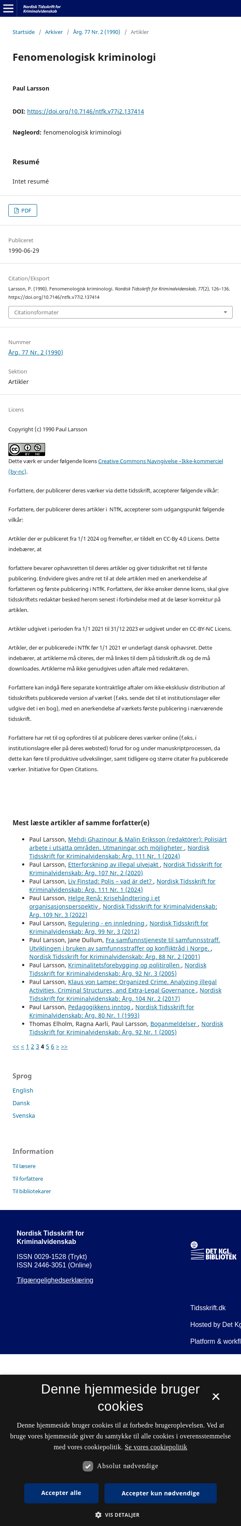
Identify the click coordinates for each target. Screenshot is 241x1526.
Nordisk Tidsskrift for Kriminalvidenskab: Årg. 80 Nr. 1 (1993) (111, 1011)
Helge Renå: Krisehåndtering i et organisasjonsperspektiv (94, 902)
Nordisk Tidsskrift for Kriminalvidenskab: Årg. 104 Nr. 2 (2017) (125, 994)
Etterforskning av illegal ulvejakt (114, 864)
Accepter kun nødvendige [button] (161, 1493)
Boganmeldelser (174, 1024)
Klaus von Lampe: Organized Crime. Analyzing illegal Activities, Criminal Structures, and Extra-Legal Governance (123, 986)
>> (64, 1046)
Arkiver (54, 32)
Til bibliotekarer (32, 1191)
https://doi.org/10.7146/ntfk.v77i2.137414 (85, 111)
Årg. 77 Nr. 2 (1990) (96, 32)
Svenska (24, 1115)
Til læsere (24, 1166)
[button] (120, 1515)
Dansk (21, 1103)
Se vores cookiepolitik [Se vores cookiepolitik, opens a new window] (156, 1447)
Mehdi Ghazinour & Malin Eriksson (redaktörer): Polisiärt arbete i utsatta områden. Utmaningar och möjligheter (128, 843)
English (23, 1090)
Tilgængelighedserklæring (55, 1280)
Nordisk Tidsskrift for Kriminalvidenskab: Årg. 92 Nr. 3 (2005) (117, 969)
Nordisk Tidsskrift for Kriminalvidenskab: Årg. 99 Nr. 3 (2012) (118, 927)
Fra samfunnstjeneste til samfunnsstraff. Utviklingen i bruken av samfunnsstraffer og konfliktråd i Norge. (124, 944)
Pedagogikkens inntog (100, 1007)
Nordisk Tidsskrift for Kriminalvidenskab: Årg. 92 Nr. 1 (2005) (126, 1028)
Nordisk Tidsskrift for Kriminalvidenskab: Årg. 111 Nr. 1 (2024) (119, 852)
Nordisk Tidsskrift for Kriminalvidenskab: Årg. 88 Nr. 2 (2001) (114, 957)
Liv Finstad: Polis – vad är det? (110, 881)
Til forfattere (28, 1178)
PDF (25, 210)
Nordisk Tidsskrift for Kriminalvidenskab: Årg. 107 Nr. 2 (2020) (125, 868)
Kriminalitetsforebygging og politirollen (124, 965)
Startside (24, 32)
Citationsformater (36, 312)
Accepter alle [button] (61, 1493)
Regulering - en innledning (107, 923)
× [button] (216, 1399)
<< (16, 1046)
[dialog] (120, 1450)
